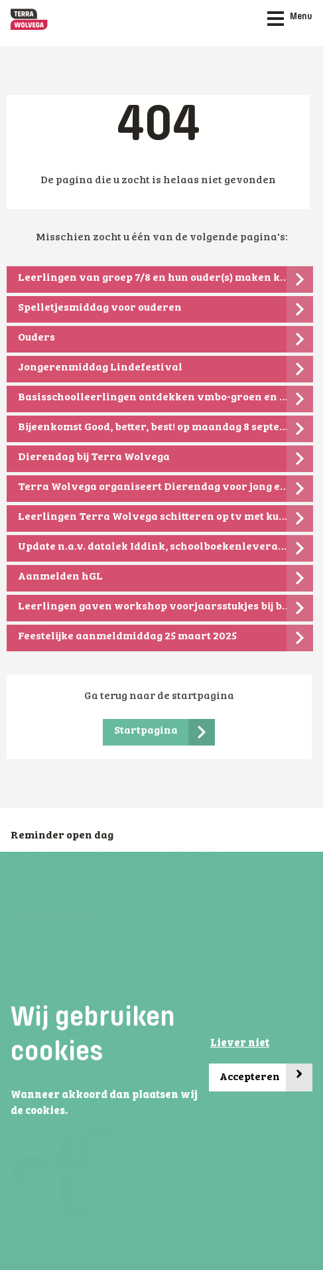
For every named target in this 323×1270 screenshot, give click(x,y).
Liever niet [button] (239, 1043)
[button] (72, 1112)
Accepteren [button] (266, 1078)
